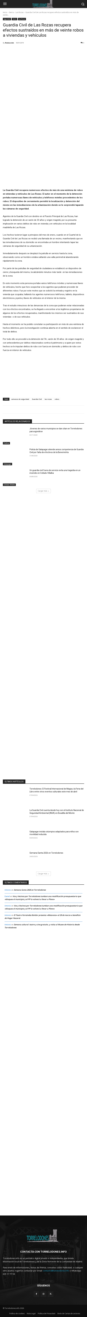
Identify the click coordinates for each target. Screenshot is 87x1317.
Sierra (11, 12)
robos (57, 399)
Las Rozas (20, 12)
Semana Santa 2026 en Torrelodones (46, 853)
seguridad (7, 19)
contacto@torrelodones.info (56, 1270)
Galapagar (7, 464)
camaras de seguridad (20, 399)
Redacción (9, 43)
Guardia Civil (37, 399)
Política (6, 443)
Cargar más (43, 491)
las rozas (48, 399)
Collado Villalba (9, 485)
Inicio (5, 12)
